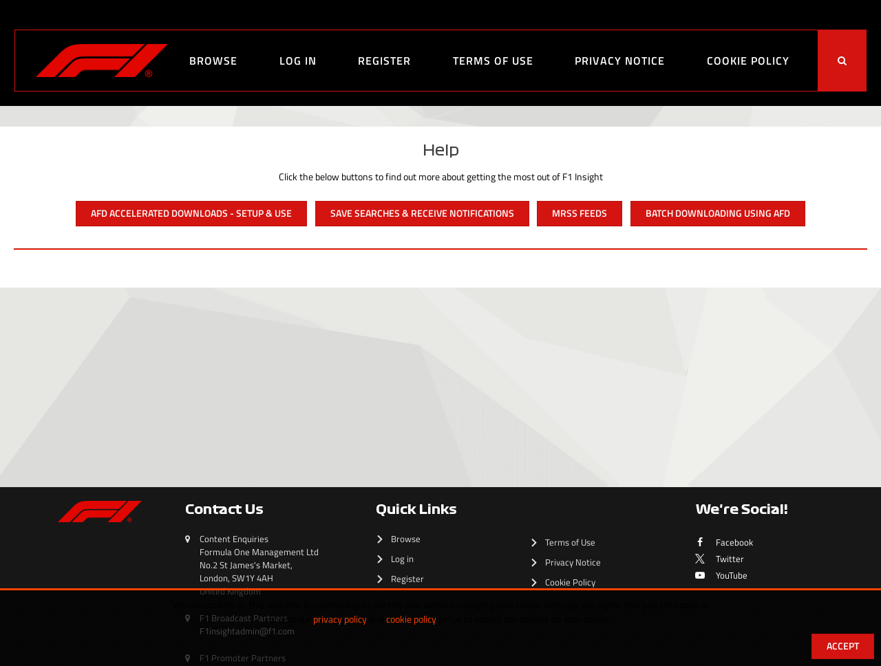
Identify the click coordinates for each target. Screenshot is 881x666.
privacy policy (340, 619)
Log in (298, 60)
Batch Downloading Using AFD (718, 213)
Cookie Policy (748, 60)
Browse (213, 60)
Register (384, 60)
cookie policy (411, 619)
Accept (843, 645)
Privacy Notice (620, 60)
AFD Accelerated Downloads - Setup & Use (191, 213)
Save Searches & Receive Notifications (422, 213)
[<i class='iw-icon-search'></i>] (842, 60)
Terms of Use (493, 60)
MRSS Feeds (579, 213)
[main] (440, 279)
